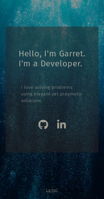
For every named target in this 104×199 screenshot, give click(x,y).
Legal (52, 190)
